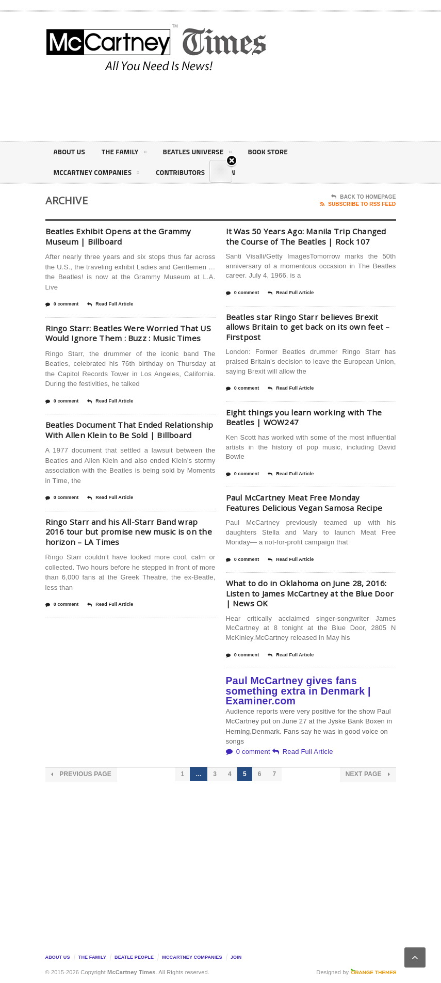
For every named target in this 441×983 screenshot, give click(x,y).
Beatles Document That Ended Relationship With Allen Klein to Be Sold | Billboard (127, 445)
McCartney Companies (98, 174)
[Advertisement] (308, 105)
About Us (70, 152)
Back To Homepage (363, 197)
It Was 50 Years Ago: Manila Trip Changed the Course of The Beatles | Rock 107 (309, 236)
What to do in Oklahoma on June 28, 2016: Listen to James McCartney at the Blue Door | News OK (309, 593)
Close (231, 175)
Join (236, 957)
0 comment (62, 304)
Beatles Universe (201, 154)
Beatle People (134, 957)
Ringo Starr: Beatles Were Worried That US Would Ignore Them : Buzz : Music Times (124, 338)
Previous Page (81, 774)
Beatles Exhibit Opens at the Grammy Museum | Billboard (119, 236)
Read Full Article (110, 304)
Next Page (368, 774)
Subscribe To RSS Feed (358, 204)
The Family (126, 154)
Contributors (184, 172)
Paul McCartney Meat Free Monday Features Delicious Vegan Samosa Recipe (307, 502)
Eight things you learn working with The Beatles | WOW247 (306, 417)
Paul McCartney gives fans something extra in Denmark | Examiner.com (298, 690)
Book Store (274, 152)
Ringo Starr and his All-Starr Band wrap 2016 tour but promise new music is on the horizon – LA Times (130, 552)
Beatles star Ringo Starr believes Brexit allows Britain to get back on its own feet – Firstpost (311, 327)
